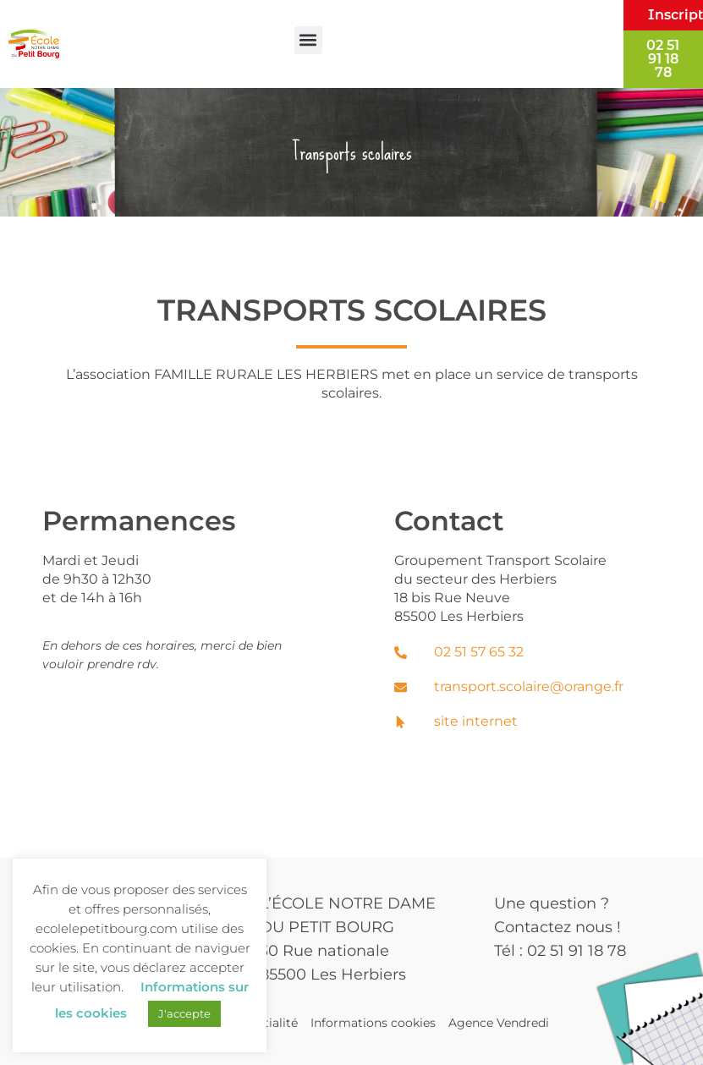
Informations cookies (373, 1022)
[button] (308, 40)
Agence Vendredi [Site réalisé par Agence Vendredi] (498, 1022)
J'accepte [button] (184, 1013)
